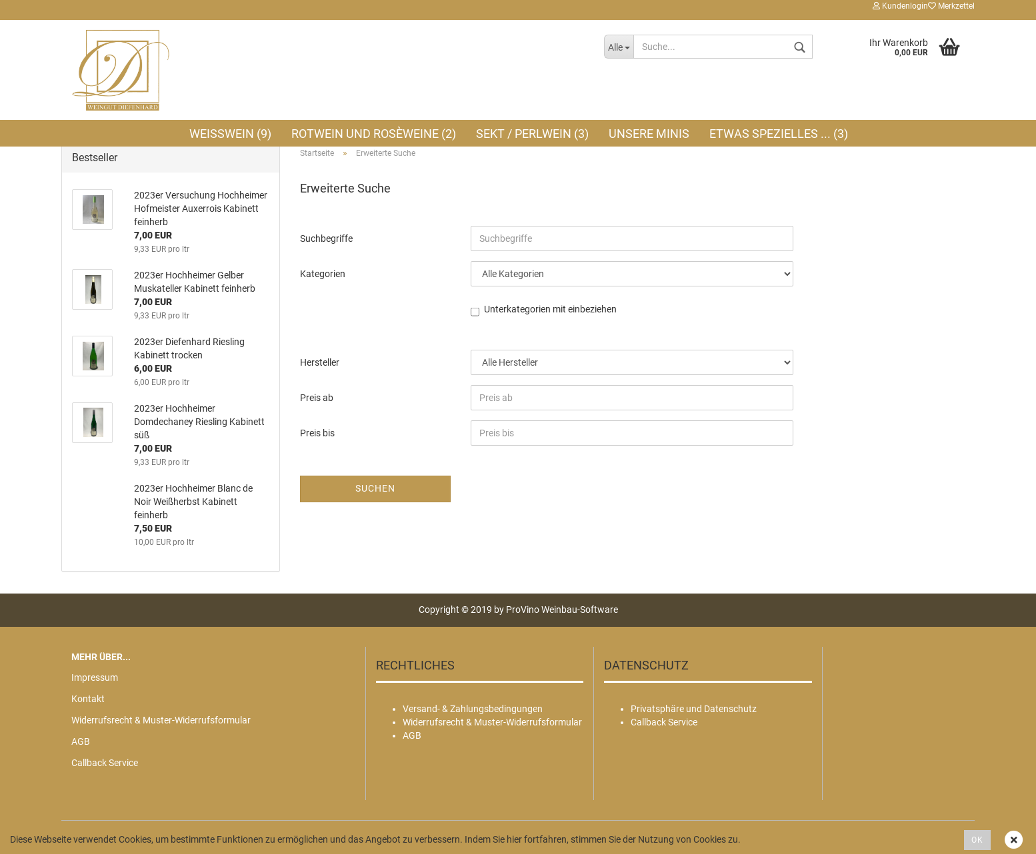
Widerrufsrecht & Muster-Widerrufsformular (161, 720)
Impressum (94, 677)
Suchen (375, 488)
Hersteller (319, 362)
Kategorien (322, 273)
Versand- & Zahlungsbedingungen (473, 708)
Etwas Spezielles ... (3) (778, 134)
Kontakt (88, 698)
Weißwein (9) (230, 134)
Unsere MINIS (649, 134)
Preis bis (317, 433)
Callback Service (104, 762)
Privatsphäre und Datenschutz (694, 708)
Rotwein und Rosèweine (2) (373, 134)
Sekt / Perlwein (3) (532, 134)
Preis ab (316, 397)
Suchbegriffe (326, 238)
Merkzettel (951, 6)
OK (977, 840)
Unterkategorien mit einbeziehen (550, 310)
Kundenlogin (900, 6)
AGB (80, 741)
